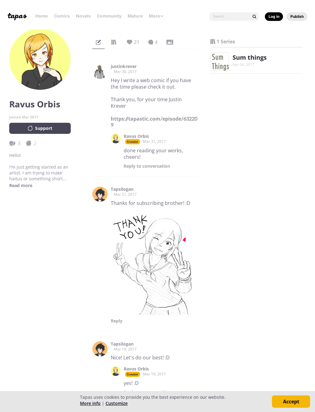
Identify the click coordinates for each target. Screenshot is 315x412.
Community (109, 15)
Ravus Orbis (136, 136)
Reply (147, 166)
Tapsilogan (122, 189)
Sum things (250, 57)
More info (90, 403)
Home (41, 15)
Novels (83, 15)
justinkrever (124, 66)
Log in (274, 16)
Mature (135, 15)
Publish (297, 16)
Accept (291, 401)
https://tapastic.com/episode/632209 (154, 122)
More (156, 15)
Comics (62, 15)
